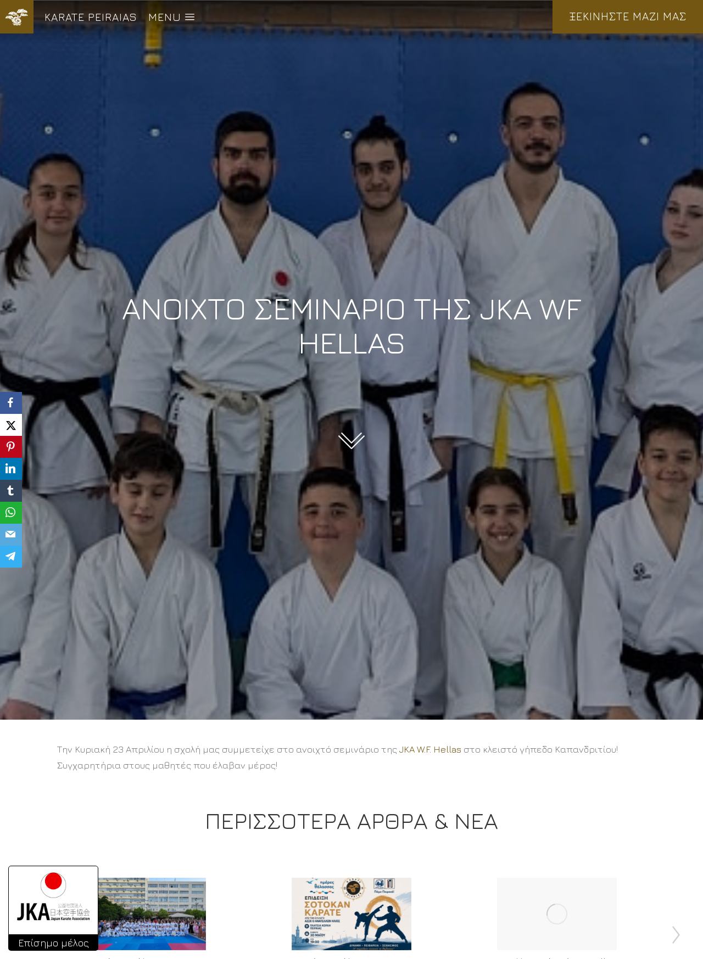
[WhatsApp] (11, 513)
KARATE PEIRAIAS (90, 16)
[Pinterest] (11, 447)
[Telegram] (11, 557)
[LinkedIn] (11, 469)
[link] (430, 749)
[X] (11, 425)
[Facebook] (11, 403)
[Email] (11, 535)
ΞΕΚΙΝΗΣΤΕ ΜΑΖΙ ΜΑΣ (628, 16)
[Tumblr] (11, 491)
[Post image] (146, 914)
